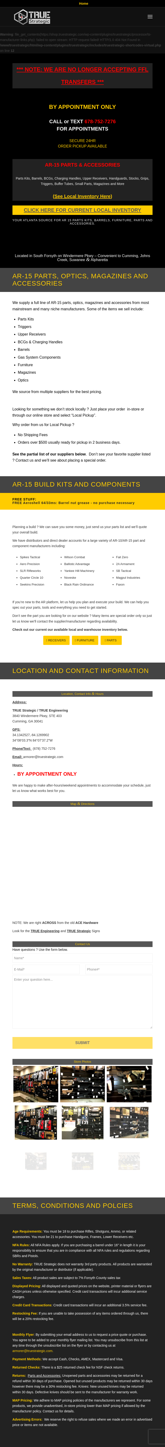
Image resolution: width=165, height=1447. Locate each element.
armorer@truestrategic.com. (32, 1351)
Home (83, 3)
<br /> (82, 863)
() (82, 196)
